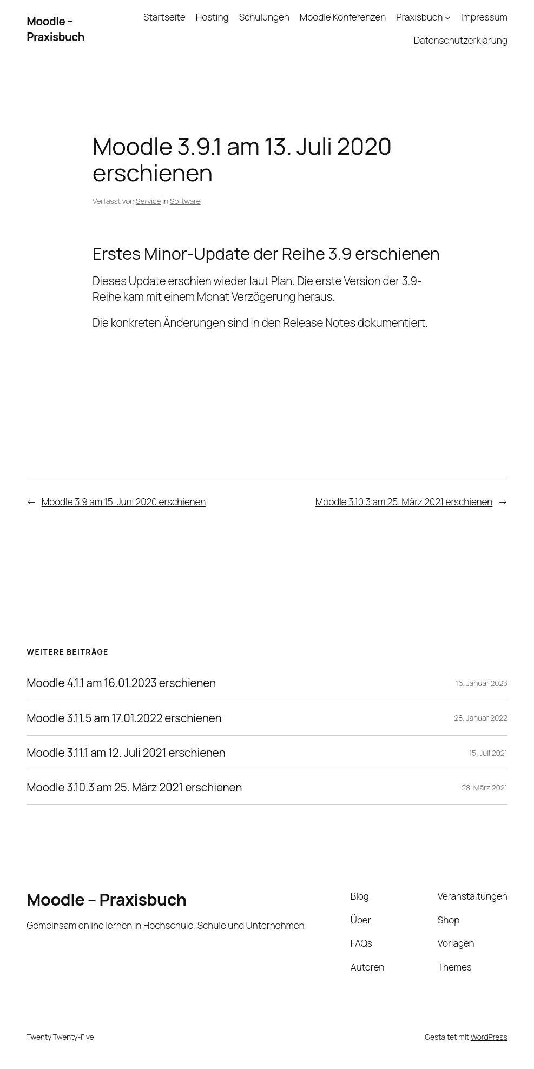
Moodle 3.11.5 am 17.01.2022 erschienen (124, 718)
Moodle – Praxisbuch (55, 29)
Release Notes (319, 322)
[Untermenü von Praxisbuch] (447, 17)
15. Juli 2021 (488, 753)
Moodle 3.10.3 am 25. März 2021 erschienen (403, 502)
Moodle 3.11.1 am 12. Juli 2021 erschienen (126, 753)
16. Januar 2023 (481, 683)
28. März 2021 (484, 787)
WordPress (489, 1037)
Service (148, 201)
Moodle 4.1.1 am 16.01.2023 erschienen (121, 683)
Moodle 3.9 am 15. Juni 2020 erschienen (124, 502)
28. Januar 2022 (480, 717)
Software (185, 201)
